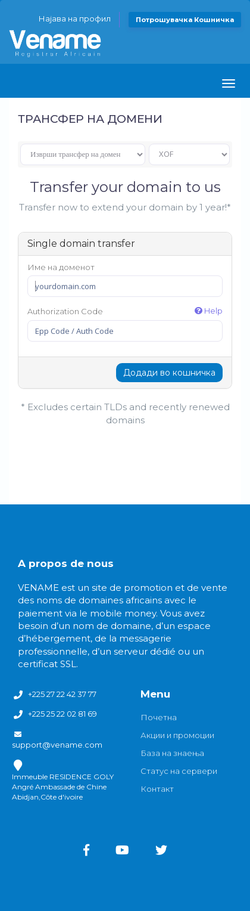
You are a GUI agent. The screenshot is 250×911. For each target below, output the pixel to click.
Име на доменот (61, 267)
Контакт (157, 789)
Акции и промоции (177, 735)
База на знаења (172, 753)
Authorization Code (125, 311)
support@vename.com (57, 744)
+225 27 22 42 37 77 (62, 694)
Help (209, 310)
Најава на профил (75, 18)
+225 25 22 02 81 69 (62, 713)
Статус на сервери (178, 771)
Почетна (158, 717)
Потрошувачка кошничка (185, 20)
